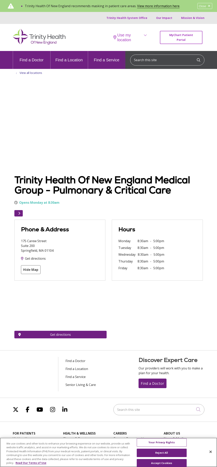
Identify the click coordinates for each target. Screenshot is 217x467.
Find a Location (69, 56)
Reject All (161, 452)
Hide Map (30, 269)
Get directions (35, 258)
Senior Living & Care (80, 385)
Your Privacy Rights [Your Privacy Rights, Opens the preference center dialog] (162, 442)
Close (205, 6)
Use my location (122, 37)
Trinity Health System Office (126, 18)
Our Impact (164, 18)
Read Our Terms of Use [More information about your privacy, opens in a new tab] (31, 463)
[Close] (210, 451)
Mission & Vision (192, 18)
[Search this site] (167, 60)
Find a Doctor (31, 56)
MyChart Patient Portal (181, 37)
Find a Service (106, 56)
